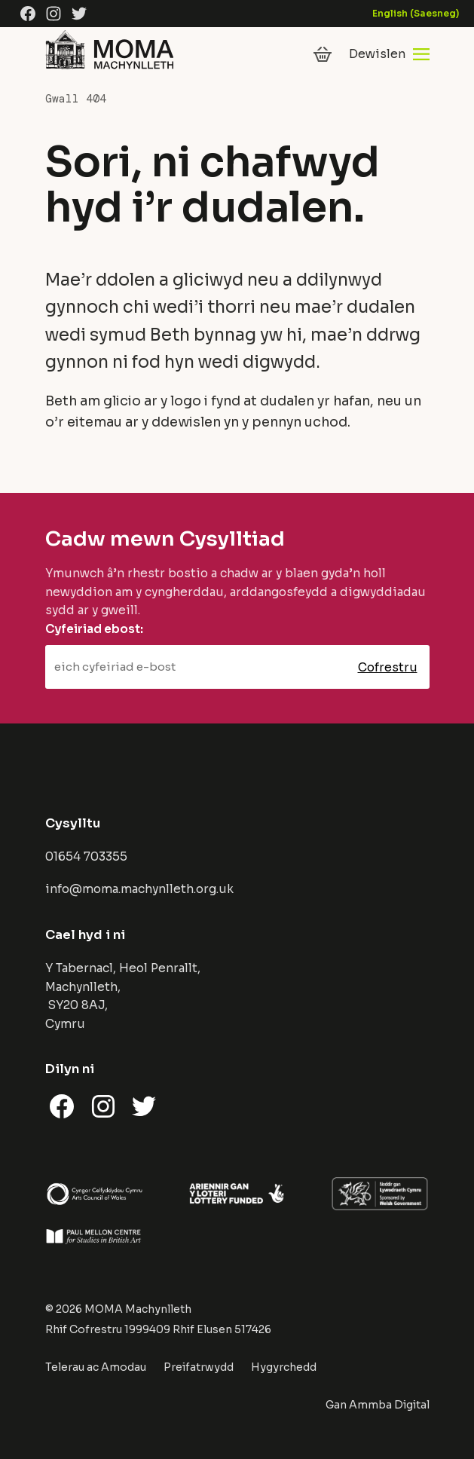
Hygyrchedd (284, 1367)
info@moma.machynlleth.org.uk (139, 889)
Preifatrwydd (199, 1367)
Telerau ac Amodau (95, 1367)
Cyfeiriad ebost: (94, 629)
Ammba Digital (389, 1405)
